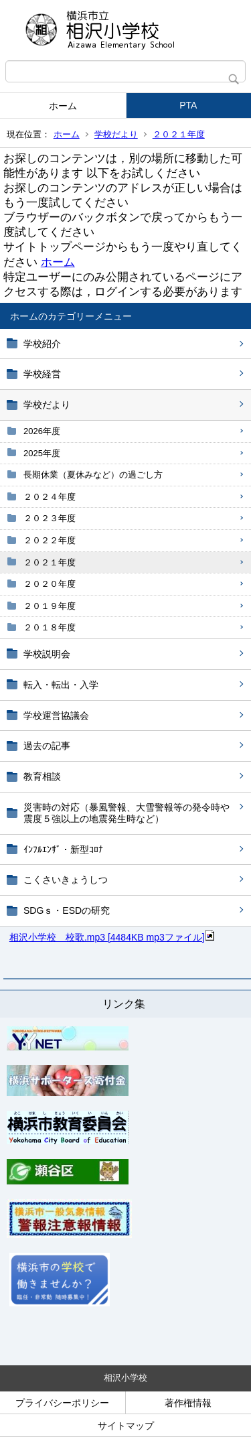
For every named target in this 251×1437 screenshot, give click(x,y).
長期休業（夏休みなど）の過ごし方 (93, 475)
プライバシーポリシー (62, 1402)
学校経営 (42, 373)
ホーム (63, 105)
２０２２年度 (49, 540)
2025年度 (41, 453)
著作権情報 (188, 1402)
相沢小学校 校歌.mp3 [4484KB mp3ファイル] (112, 937)
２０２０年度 (49, 584)
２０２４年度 (49, 497)
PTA (188, 105)
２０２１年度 (179, 134)
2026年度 (41, 431)
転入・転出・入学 (60, 684)
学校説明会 (46, 653)
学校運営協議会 (56, 715)
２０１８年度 (49, 627)
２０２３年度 (49, 518)
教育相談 (42, 776)
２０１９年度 (49, 606)
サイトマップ (126, 1425)
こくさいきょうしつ (65, 879)
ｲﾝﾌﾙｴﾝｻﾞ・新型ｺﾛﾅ (63, 849)
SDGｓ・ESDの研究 (66, 910)
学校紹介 (42, 343)
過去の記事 (46, 745)
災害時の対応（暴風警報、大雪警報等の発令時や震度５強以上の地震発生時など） (126, 813)
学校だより (116, 134)
